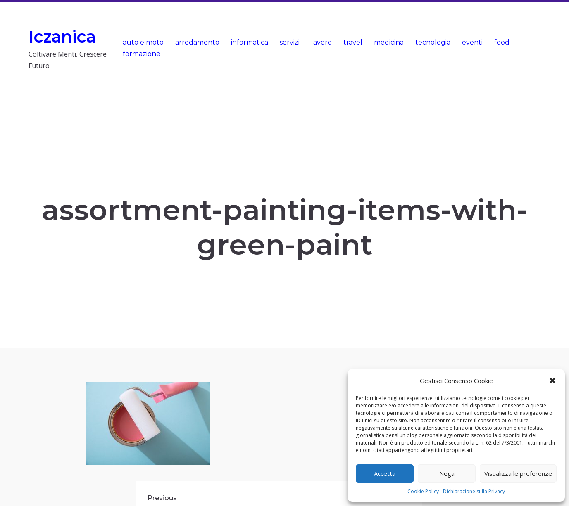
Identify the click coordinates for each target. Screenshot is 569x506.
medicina (389, 42)
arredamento (197, 42)
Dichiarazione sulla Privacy (474, 491)
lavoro (321, 42)
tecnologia (432, 42)
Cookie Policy (423, 491)
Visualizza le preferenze (518, 473)
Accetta (384, 473)
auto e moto (143, 42)
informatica (249, 42)
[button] (552, 380)
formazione (141, 54)
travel (352, 42)
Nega (447, 473)
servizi (290, 42)
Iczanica (62, 36)
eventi (472, 42)
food (501, 42)
